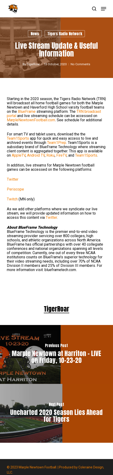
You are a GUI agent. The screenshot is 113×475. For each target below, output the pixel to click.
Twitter (12, 179)
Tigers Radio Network (64, 34)
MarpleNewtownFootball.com (31, 120)
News (35, 34)
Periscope (15, 189)
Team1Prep (56, 142)
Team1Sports (18, 138)
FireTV (61, 155)
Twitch (12, 199)
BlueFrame (27, 111)
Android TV (36, 155)
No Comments (80, 64)
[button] (103, 8)
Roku (50, 155)
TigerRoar (33, 64)
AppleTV (18, 155)
